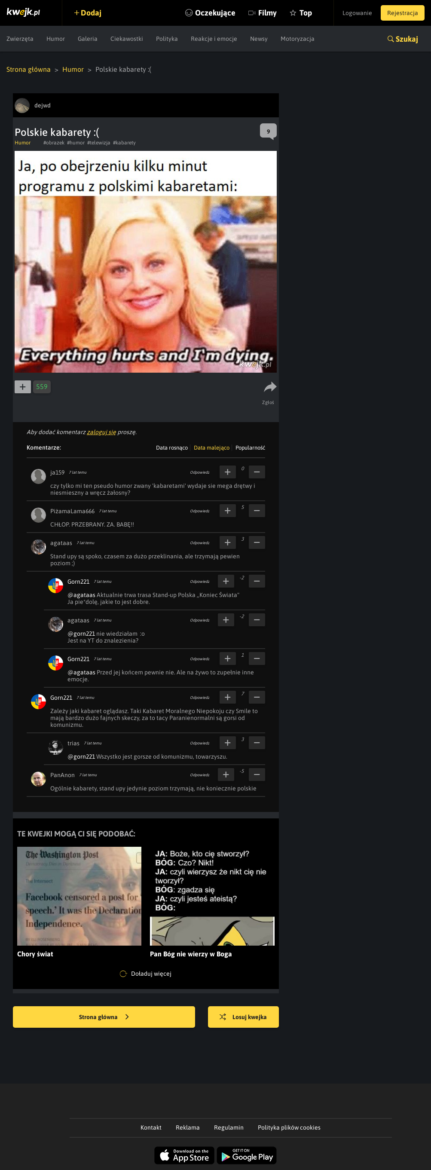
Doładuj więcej (145, 974)
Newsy (259, 38)
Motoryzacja (298, 38)
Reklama (188, 1127)
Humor (55, 38)
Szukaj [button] (407, 38)
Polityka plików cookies (289, 1127)
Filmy (267, 12)
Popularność (250, 447)
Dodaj (91, 12)
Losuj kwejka (243, 1017)
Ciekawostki (126, 38)
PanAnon (62, 775)
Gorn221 (78, 581)
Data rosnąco (172, 447)
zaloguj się (101, 432)
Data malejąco (211, 447)
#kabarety (124, 143)
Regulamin (229, 1127)
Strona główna (28, 69)
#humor (76, 143)
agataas (61, 542)
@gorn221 (81, 633)
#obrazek (53, 143)
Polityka (167, 38)
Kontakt (151, 1127)
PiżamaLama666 (72, 511)
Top (306, 12)
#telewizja (98, 143)
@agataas (81, 594)
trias (73, 743)
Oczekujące (215, 12)
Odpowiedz (199, 472)
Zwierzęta (20, 38)
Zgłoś (268, 402)
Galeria (88, 38)
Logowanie (357, 12)
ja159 (57, 472)
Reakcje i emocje (214, 38)
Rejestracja (402, 12)
